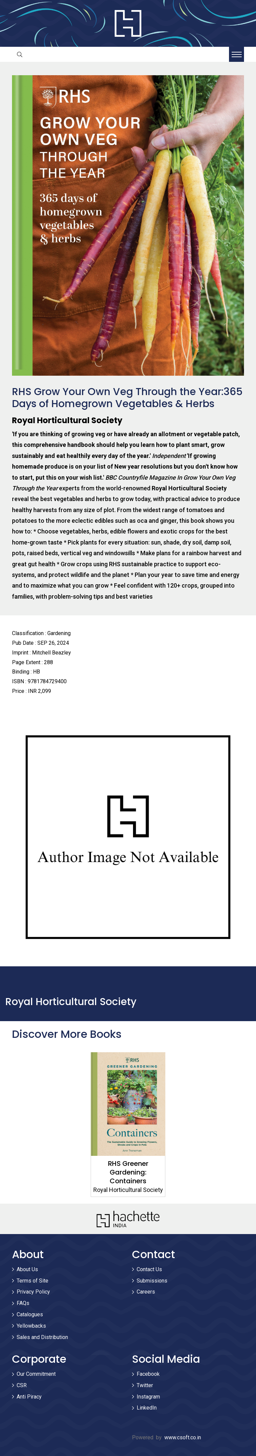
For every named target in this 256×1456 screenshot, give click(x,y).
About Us (27, 1269)
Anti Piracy (29, 1396)
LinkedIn (147, 1408)
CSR (22, 1385)
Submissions (152, 1281)
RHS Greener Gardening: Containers (128, 1172)
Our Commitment (36, 1374)
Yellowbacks (31, 1326)
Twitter (145, 1385)
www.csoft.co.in (182, 1437)
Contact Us (149, 1269)
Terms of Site (32, 1281)
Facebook (148, 1374)
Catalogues (30, 1314)
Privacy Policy (33, 1292)
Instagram (148, 1396)
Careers (146, 1292)
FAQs (23, 1303)
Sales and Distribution (42, 1337)
